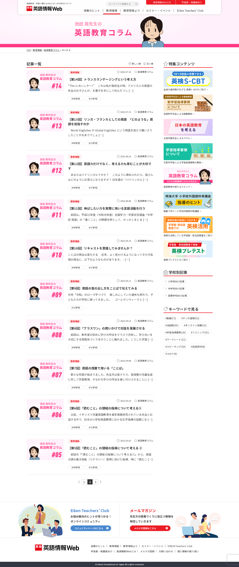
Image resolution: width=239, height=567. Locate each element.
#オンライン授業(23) (195, 325)
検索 (136, 4)
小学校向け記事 (176, 281)
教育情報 (111, 10)
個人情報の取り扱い (188, 551)
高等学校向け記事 (177, 295)
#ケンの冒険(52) (190, 318)
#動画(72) (170, 318)
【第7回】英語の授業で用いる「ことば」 (96, 368)
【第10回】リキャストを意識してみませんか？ (100, 248)
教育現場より (131, 10)
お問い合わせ (166, 551)
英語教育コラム (51, 50)
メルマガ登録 (147, 551)
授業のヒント (92, 10)
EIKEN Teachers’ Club (180, 546)
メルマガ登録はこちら (145, 528)
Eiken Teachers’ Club (190, 10)
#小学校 (93, 98)
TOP (29, 50)
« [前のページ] (78, 482)
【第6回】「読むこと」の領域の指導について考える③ (105, 408)
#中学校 (76, 98)
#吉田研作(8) (198, 346)
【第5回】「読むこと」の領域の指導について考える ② (105, 448)
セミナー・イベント (158, 10)
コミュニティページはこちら (89, 528)
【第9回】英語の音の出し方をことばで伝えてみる (102, 288)
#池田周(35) (171, 325)
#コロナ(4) (171, 353)
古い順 (150, 63)
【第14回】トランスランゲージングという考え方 (102, 79)
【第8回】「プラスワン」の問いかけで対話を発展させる (106, 328)
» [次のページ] (101, 482)
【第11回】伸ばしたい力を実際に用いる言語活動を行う (106, 208)
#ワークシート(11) (175, 339)
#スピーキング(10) (175, 346)
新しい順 (136, 63)
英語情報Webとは (162, 2)
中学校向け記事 (176, 288)
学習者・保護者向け (192, 2)
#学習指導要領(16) (175, 332)
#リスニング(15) (200, 332)
